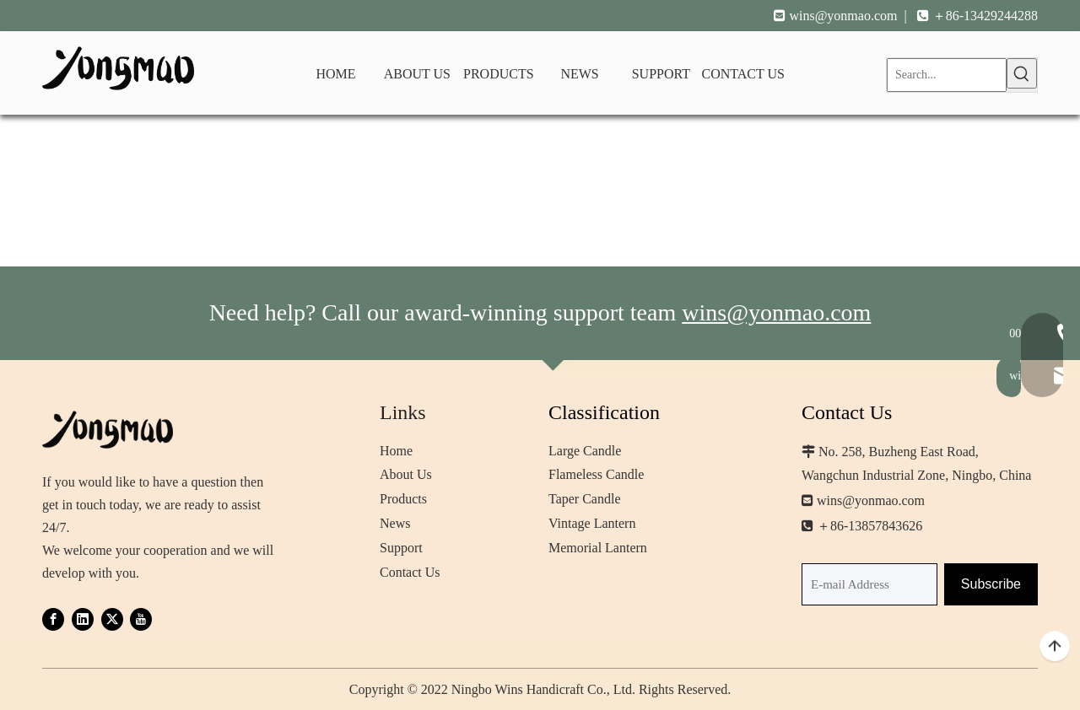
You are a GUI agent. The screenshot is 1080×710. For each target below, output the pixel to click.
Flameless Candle (596, 474)
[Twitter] (112, 619)
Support (401, 548)
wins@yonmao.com (843, 15)
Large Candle (584, 451)
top (1055, 647)
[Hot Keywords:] (1022, 73)
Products (403, 499)
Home (396, 451)
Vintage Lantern (591, 523)
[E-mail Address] (869, 584)
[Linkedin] (83, 619)
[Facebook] (53, 619)
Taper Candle (584, 499)
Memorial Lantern (597, 548)
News (395, 523)
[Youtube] (141, 619)
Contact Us (410, 572)
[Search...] (947, 75)
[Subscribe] (991, 584)
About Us (406, 474)
